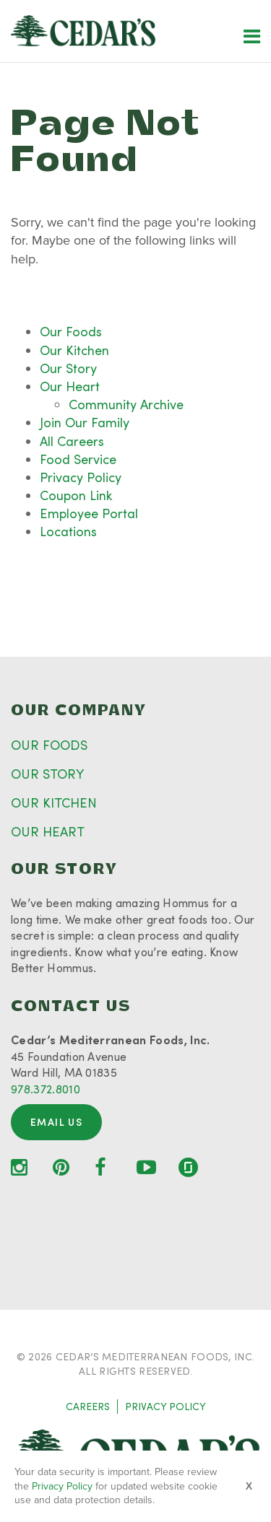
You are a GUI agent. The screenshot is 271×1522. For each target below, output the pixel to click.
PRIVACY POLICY (165, 1406)
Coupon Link (76, 495)
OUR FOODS (49, 744)
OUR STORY (47, 773)
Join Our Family (84, 422)
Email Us (56, 1122)
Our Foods (71, 331)
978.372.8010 (45, 1088)
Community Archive (126, 404)
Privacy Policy (80, 477)
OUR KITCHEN (54, 802)
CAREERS (88, 1406)
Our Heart (70, 386)
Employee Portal (89, 513)
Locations (68, 531)
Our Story (68, 368)
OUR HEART (48, 831)
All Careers (72, 441)
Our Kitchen (74, 350)
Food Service (78, 459)
